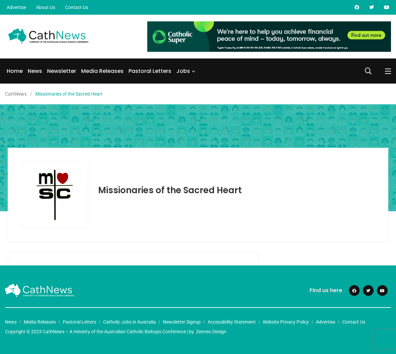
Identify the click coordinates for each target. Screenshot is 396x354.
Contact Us (76, 7)
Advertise (16, 7)
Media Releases (102, 71)
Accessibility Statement (232, 322)
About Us (45, 7)
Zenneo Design (211, 331)
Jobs (183, 71)
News (35, 71)
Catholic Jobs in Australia (129, 322)
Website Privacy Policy (286, 322)
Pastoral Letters (150, 71)
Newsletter (61, 71)
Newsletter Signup (182, 322)
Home (15, 71)
